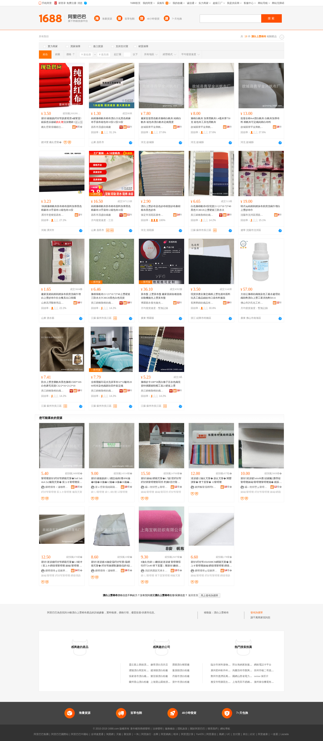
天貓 (118, 734)
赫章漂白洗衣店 (159, 664)
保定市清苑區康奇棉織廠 (152, 214)
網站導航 (225, 728)
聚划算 (127, 734)
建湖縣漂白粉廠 (159, 670)
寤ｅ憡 (79, 122)
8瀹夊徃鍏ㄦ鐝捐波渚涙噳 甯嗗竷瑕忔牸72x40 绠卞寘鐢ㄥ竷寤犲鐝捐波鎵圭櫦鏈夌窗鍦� (161, 563)
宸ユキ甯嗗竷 (64, 492)
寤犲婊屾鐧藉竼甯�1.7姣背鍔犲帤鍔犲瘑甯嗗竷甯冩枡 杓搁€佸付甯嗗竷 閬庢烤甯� (161, 480)
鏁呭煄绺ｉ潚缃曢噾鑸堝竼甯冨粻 (56, 487)
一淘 (136, 734)
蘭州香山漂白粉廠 (139, 681)
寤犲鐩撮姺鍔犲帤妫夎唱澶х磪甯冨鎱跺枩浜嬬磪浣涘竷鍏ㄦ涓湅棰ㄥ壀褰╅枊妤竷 (61, 120)
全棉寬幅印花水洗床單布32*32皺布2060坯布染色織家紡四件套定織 (111, 384)
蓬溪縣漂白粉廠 (181, 670)
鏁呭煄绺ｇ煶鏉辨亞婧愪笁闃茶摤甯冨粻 (56, 570)
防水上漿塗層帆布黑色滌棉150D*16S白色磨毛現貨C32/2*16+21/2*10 (61, 384)
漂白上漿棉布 (221, 612)
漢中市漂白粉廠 (181, 681)
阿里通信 (211, 734)
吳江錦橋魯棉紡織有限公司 (202, 214)
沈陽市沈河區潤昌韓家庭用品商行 (252, 214)
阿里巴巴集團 (41, 734)
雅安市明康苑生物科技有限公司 (228, 681)
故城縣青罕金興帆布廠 (152, 127)
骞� (79, 126)
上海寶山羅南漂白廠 (162, 681)
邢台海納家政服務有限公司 (247, 664)
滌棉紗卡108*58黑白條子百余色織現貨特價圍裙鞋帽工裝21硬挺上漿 (160, 384)
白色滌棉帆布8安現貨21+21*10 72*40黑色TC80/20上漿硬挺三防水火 (211, 208)
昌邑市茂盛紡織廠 (101, 127)
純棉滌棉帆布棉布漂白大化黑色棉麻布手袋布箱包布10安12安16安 (111, 120)
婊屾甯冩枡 (161, 492)
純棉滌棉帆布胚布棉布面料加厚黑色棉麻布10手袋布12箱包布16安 (111, 208)
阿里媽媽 (166, 734)
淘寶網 (110, 734)
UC (228, 734)
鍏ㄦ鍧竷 (111, 492)
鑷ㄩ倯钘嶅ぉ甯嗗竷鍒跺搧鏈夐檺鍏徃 (156, 487)
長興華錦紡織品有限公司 (202, 302)
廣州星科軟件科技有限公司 (225, 670)
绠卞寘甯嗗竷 (162, 575)
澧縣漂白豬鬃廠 (181, 664)
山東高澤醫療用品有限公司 (52, 302)
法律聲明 (158, 728)
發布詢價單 (256, 612)
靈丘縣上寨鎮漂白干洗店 (142, 664)
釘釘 (252, 734)
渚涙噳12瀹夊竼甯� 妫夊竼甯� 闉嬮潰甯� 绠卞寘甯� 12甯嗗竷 (211, 480)
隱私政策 (182, 728)
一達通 (274, 734)
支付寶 (236, 734)
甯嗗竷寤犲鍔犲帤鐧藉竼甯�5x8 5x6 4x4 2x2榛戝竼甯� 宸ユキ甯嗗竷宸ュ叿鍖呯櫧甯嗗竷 (61, 480)
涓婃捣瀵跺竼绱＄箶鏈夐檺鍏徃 (156, 570)
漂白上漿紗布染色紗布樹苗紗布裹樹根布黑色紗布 (160, 208)
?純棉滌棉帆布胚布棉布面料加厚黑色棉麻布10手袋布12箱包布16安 (61, 208)
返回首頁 (193, 595)
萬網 (221, 734)
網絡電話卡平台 (262, 664)
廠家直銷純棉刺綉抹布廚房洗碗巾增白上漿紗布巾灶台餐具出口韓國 (61, 296)
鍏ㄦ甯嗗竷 (97, 492)
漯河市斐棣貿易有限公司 (52, 214)
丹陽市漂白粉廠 (181, 676)
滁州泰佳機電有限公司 (266, 681)
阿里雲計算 (187, 734)
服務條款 (170, 728)
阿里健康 (263, 734)
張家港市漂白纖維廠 (140, 676)
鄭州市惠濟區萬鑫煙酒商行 (225, 676)
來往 (245, 734)
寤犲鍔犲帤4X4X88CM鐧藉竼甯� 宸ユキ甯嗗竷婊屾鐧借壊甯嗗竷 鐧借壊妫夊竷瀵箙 (211, 563)
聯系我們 (213, 728)
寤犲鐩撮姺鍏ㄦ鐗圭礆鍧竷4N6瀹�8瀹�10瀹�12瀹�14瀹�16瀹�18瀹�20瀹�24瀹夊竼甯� (111, 480)
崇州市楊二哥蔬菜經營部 (267, 670)
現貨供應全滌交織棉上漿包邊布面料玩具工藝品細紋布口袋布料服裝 (210, 296)
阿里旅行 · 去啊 (149, 734)
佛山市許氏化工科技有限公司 (252, 302)
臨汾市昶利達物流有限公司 (225, 664)
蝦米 (175, 734)
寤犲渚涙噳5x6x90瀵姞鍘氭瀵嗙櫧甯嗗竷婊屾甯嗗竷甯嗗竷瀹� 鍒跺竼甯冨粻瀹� (261, 480)
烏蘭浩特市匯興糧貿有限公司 (248, 670)
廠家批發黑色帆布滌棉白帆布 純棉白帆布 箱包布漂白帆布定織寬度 (161, 120)
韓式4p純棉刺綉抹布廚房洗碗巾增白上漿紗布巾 (260, 208)
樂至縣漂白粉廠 (159, 676)
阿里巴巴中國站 (79, 734)
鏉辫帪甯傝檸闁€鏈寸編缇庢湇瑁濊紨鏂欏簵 (206, 487)
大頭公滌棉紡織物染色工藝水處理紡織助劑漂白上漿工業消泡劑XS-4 (260, 296)
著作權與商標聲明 (140, 728)
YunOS (200, 734)
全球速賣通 (97, 734)
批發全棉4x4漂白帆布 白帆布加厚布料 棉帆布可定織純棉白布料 (260, 120)
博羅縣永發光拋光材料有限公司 (152, 302)
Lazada (285, 734)
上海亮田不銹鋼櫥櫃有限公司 (248, 681)
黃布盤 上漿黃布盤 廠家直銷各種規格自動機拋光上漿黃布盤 (161, 296)
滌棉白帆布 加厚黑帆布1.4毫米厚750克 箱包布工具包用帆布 (210, 120)
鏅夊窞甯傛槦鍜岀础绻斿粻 (52, 127)
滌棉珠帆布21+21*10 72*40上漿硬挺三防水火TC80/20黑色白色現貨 (110, 296)
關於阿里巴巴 (197, 728)
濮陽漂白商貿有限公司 (141, 670)
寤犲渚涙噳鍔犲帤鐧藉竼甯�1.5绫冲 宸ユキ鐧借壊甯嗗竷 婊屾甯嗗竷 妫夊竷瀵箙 (61, 563)
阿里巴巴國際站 (60, 734)
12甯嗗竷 (122, 492)
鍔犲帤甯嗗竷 (48, 492)
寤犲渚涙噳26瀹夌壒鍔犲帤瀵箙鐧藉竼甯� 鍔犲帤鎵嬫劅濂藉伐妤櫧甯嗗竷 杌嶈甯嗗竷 (111, 563)
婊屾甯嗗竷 (147, 492)
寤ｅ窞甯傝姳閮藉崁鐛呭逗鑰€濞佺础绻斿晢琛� (106, 487)
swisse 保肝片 (261, 676)
